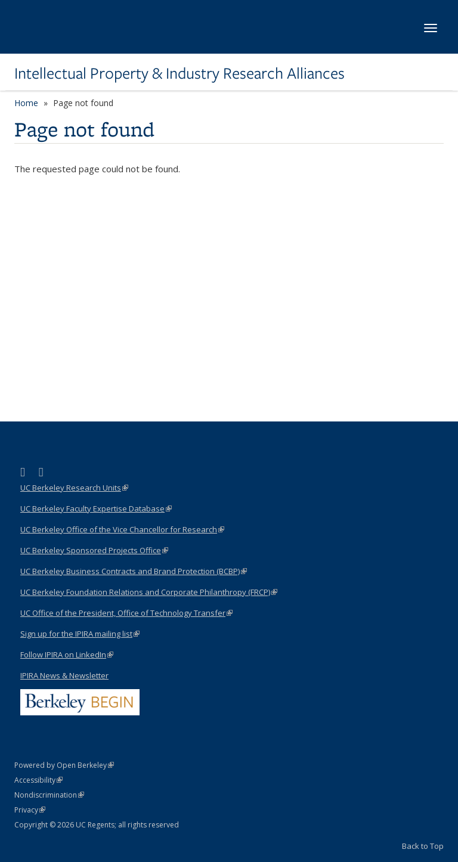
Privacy (29, 810)
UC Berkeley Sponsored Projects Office (94, 550)
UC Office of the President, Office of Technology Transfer (126, 612)
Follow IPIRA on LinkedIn (66, 654)
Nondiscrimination (49, 795)
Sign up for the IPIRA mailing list (80, 633)
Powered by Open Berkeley (64, 765)
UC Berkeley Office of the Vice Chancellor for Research (122, 529)
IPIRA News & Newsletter (64, 675)
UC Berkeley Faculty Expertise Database (96, 508)
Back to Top (423, 846)
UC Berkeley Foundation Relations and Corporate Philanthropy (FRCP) (148, 592)
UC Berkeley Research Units (74, 487)
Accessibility (38, 780)
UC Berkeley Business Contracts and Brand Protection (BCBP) (133, 571)
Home (26, 102)
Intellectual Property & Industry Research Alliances (179, 73)
